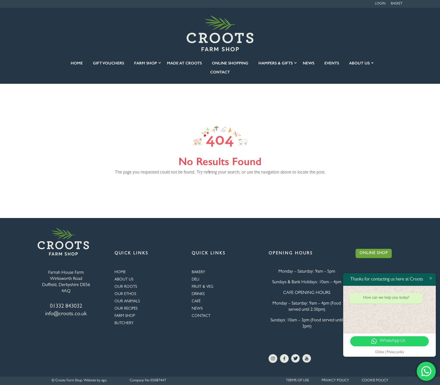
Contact (220, 72)
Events (331, 63)
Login (380, 4)
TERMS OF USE (297, 380)
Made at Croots (184, 63)
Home (77, 63)
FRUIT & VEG (202, 287)
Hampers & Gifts (275, 63)
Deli (195, 280)
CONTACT (201, 316)
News (308, 63)
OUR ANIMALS (127, 301)
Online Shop (373, 253)
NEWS (197, 309)
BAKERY (198, 272)
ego (103, 380)
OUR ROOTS (125, 287)
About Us (359, 63)
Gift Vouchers (108, 63)
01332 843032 (66, 306)
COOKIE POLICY (375, 380)
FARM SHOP (124, 316)
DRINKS (198, 294)
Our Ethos (125, 294)
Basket (396, 4)
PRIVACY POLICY (335, 380)
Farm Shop (145, 63)
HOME (120, 272)
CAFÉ (196, 301)
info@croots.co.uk (66, 314)
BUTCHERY (124, 323)
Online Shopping (230, 63)
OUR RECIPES (126, 309)
